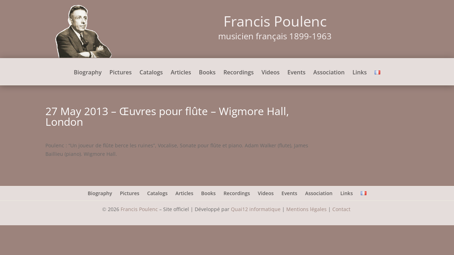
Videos (270, 73)
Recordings (238, 73)
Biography (88, 73)
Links (360, 73)
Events (296, 73)
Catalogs (151, 73)
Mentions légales (306, 209)
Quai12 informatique (256, 209)
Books (207, 73)
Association (328, 73)
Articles (181, 73)
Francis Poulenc (139, 209)
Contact (342, 209)
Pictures (121, 73)
